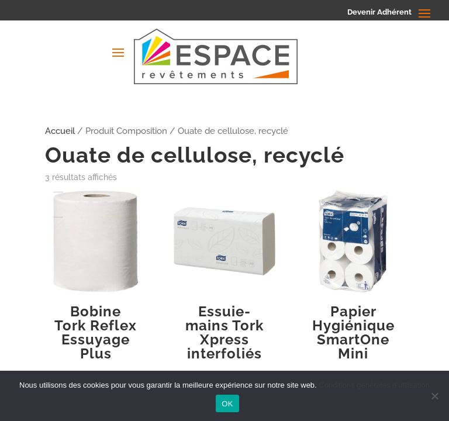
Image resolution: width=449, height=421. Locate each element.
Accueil (60, 131)
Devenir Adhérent (379, 12)
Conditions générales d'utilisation (374, 385)
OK (227, 403)
